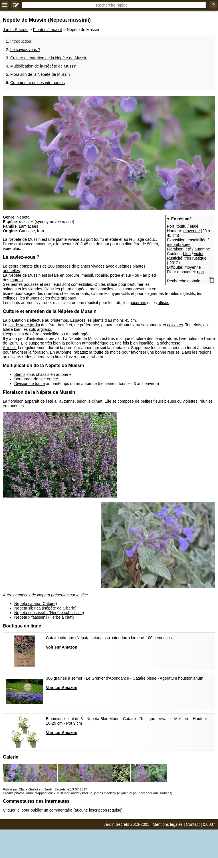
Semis (19, 374)
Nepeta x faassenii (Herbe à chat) (44, 617)
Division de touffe (29, 383)
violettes (190, 401)
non (200, 272)
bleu (187, 253)
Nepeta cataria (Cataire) (35, 603)
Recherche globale (183, 281)
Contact (193, 824)
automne (202, 249)
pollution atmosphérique (87, 343)
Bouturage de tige (30, 379)
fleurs (56, 284)
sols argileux (40, 329)
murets (16, 280)
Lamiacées (28, 226)
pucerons (138, 302)
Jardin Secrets (15, 29)
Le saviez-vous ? (25, 49)
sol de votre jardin (24, 325)
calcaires (175, 325)
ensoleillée (196, 240)
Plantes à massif (47, 29)
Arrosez (10, 347)
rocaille (101, 275)
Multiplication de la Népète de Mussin (43, 66)
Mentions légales (168, 824)
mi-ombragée (178, 244)
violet (198, 253)
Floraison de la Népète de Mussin (40, 74)
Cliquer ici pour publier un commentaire (37, 810)
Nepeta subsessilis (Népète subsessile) (49, 612)
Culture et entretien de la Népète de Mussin (48, 58)
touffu (181, 226)
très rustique (195, 258)
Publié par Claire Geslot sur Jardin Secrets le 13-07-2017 (45, 789)
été (188, 249)
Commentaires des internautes (37, 82)
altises (163, 302)
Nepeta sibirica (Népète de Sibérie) (45, 608)
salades (10, 289)
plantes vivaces (91, 266)
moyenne (191, 231)
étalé (194, 226)
